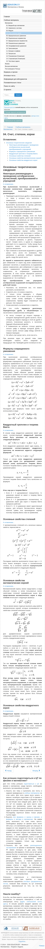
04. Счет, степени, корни (13, 33)
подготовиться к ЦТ (31, 784)
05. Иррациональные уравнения (16, 35)
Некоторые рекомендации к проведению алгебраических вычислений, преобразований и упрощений (24, 147)
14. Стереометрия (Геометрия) (15, 58)
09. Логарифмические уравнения (16, 46)
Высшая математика (11, 66)
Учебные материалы (11, 20)
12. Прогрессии (11, 53)
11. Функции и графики (13, 51)
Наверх (41, 946)
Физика (7, 63)
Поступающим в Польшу (12, 69)
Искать (18, 95)
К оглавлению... (8, 184)
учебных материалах (31, 793)
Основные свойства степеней (20, 156)
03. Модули (9, 30)
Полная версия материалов (15, 112)
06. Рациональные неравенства (16, 38)
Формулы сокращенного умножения (22, 151)
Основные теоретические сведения (19, 143)
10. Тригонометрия (12, 48)
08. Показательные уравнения (15, 43)
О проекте (7, 90)
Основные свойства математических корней (25, 158)
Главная (7, 16)
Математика (8, 23)
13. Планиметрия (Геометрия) (15, 56)
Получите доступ (9, 107)
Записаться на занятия (13, 121)
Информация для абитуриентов (15, 79)
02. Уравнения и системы (14, 28)
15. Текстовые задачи (12, 61)
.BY (14, 4)
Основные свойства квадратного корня (23, 160)
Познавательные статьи (12, 82)
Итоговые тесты (9, 75)
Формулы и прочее (11, 72)
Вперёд (36, 771)
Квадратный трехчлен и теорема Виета (23, 154)
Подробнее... (22, 941)
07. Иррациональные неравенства (16, 40)
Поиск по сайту (9, 86)
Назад (8, 771)
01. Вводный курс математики (15, 25)
